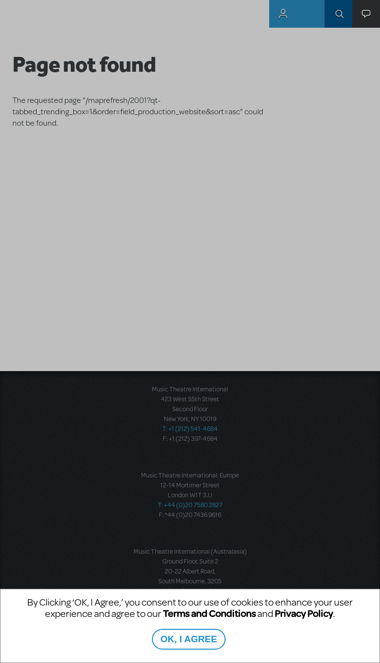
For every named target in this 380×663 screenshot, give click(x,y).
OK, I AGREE (188, 639)
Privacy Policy (304, 613)
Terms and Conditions (209, 613)
